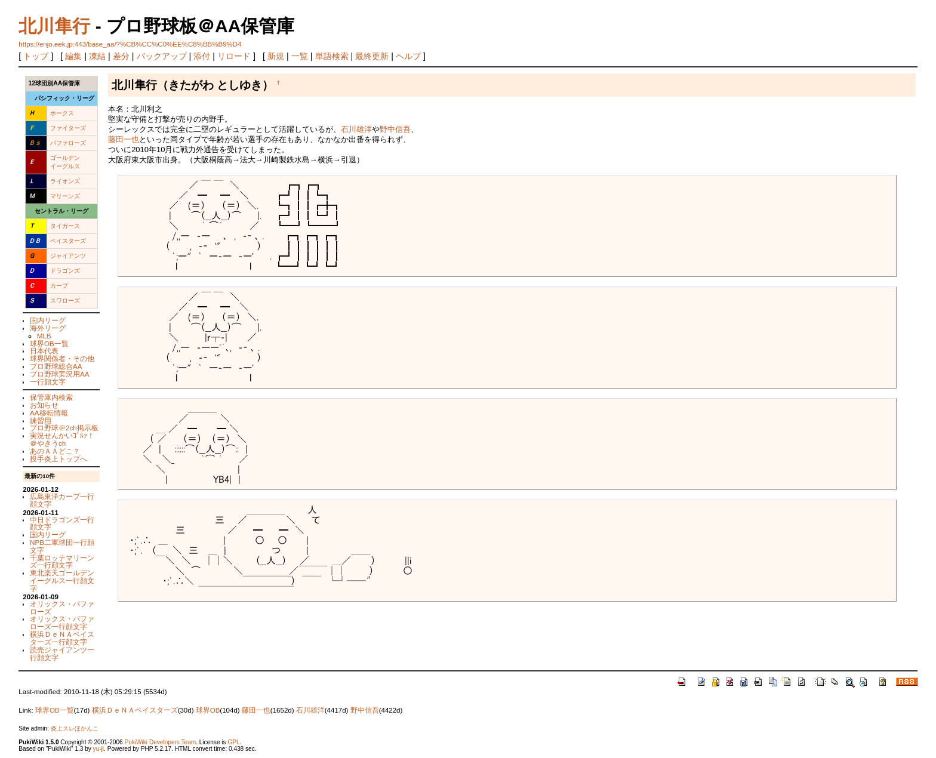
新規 (275, 56)
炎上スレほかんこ (74, 728)
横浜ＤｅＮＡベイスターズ (135, 710)
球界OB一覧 (49, 343)
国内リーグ (48, 320)
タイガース (65, 226)
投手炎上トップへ (58, 459)
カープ (59, 285)
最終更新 (372, 56)
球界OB (208, 710)
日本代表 (44, 351)
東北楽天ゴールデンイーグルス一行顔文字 (62, 580)
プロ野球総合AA (56, 366)
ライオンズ (65, 181)
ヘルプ (408, 56)
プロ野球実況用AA (60, 374)
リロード (234, 56)
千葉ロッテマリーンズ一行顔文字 (62, 561)
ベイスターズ (68, 241)
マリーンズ (65, 196)
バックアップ (162, 56)
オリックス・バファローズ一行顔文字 (62, 622)
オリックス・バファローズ (62, 607)
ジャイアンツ (68, 255)
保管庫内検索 (51, 397)
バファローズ (68, 143)
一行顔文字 (48, 382)
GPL (233, 742)
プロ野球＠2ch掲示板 (64, 428)
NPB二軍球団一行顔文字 (62, 546)
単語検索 (332, 56)
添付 (201, 56)
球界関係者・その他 (62, 358)
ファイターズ (68, 128)
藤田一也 (123, 139)
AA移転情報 (49, 413)
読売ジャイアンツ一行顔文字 (62, 653)
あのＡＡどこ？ (55, 451)
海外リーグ (48, 328)
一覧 (299, 56)
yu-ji (98, 748)
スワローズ (65, 300)
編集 (73, 56)
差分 (121, 56)
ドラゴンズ (65, 270)
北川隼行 (54, 26)
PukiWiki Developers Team (160, 742)
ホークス (62, 113)
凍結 (97, 56)
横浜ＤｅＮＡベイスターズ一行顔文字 (62, 638)
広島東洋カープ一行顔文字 (62, 500)
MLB (44, 336)
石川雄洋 (356, 129)
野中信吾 (395, 129)
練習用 (40, 420)
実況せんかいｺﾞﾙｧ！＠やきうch (62, 439)
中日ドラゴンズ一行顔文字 (62, 523)
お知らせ (44, 405)
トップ (35, 56)
